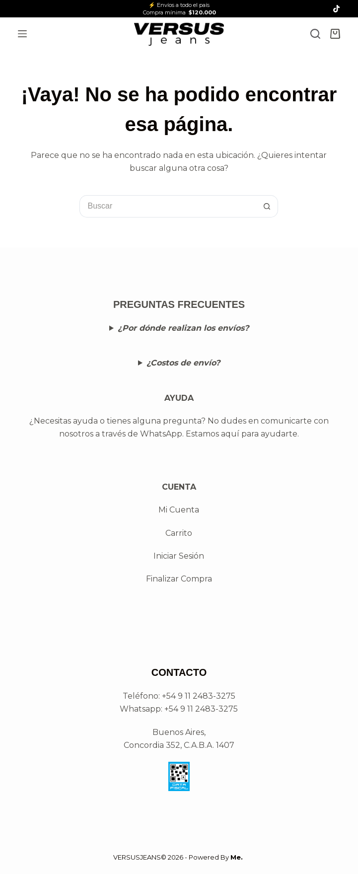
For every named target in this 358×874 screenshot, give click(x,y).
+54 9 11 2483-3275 (201, 709)
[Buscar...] (167, 206)
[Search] (315, 34)
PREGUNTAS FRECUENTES (179, 304)
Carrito (178, 533)
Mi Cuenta (178, 509)
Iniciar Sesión (178, 556)
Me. (236, 857)
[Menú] (22, 33)
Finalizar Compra (179, 578)
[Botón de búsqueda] (267, 206)
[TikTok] (336, 8)
